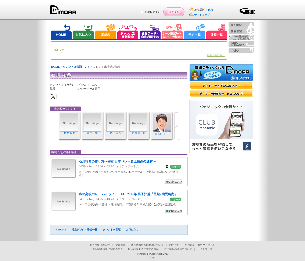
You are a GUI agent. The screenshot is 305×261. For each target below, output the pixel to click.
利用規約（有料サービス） (200, 244)
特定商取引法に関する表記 (143, 249)
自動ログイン (152, 11)
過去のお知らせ (216, 55)
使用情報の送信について (178, 249)
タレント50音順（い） (76, 66)
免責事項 (120, 244)
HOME (55, 66)
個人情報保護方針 (100, 244)
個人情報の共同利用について (147, 244)
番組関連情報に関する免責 (107, 249)
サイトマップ (205, 249)
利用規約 (174, 244)
